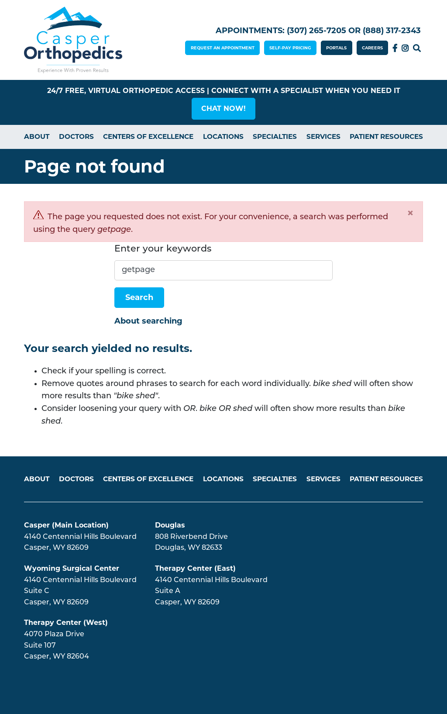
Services (323, 136)
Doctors (76, 136)
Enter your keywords (162, 249)
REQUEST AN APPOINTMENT (222, 47)
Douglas (170, 525)
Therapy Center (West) (66, 622)
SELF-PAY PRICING (290, 47)
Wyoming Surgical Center (71, 568)
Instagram (405, 48)
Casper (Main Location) (66, 525)
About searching (148, 321)
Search (417, 48)
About (36, 136)
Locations (223, 136)
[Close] (410, 213)
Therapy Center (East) (195, 568)
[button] (223, 109)
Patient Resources (386, 136)
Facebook (394, 48)
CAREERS (372, 47)
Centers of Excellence (148, 136)
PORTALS (336, 47)
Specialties (275, 136)
